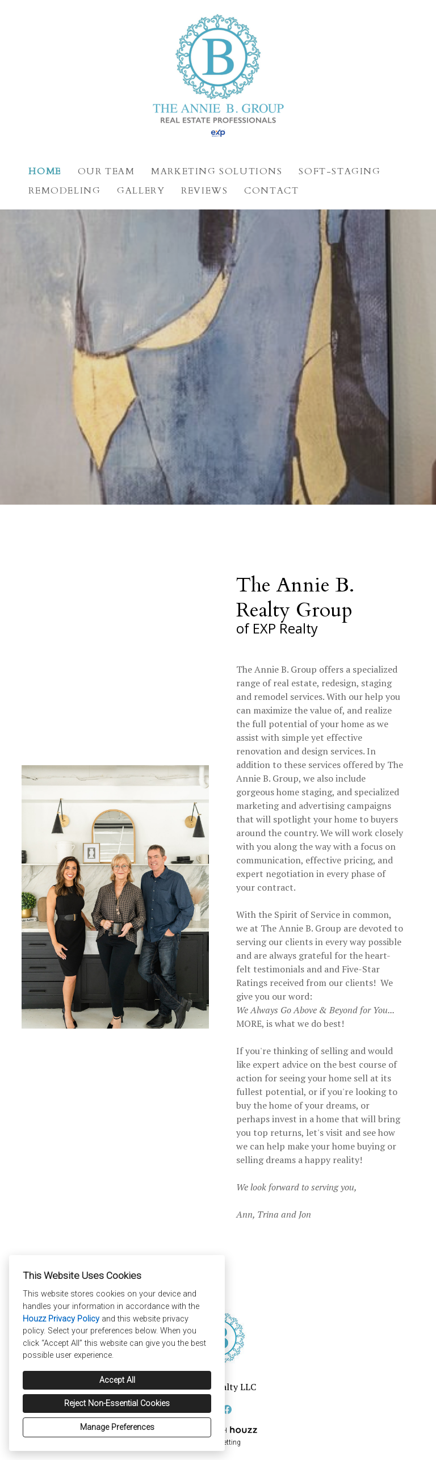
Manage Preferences (117, 1427)
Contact (271, 190)
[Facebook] (227, 1409)
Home (44, 171)
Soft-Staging (339, 171)
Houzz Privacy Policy (61, 1319)
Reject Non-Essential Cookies (117, 1403)
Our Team (106, 171)
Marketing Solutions (216, 171)
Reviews (204, 190)
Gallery (141, 190)
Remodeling (64, 190)
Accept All (117, 1380)
